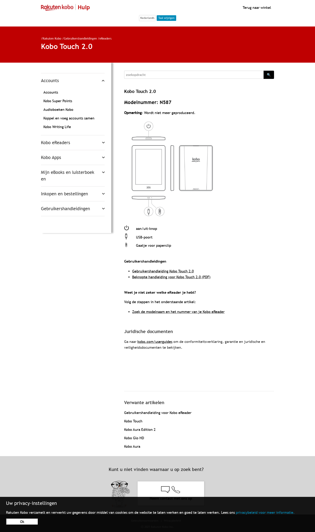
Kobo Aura (132, 446)
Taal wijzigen (166, 18)
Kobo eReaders (55, 142)
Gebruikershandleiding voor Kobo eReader (157, 412)
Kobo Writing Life (57, 126)
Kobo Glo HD (134, 438)
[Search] (194, 75)
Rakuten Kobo (52, 38)
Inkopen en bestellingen (64, 194)
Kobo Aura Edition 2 (139, 429)
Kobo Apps (51, 157)
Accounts (50, 80)
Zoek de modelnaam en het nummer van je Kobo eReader (178, 311)
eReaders (105, 38)
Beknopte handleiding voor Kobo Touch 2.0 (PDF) (171, 277)
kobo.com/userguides (154, 341)
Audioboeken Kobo (58, 109)
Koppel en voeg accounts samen (68, 118)
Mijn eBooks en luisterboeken (67, 176)
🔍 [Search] (269, 74)
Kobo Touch (133, 421)
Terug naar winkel (256, 7)
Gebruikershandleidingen (80, 38)
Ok (22, 521)
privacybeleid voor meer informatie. (265, 512)
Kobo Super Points (57, 101)
